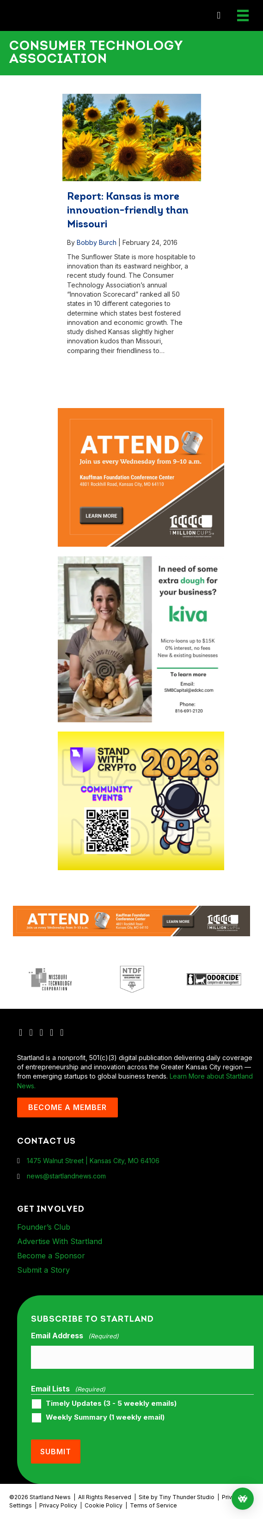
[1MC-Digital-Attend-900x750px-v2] (141, 412)
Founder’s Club (43, 1227)
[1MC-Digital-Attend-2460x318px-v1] (131, 920)
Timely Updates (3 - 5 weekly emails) (111, 1403)
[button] (219, 15)
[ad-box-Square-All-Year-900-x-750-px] (141, 736)
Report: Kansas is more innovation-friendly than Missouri (128, 211)
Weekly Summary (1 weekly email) (105, 1417)
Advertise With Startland (59, 1241)
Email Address (75, 1336)
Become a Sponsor (51, 1255)
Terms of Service (153, 1505)
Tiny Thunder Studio (186, 1497)
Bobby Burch (96, 242)
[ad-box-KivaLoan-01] (141, 560)
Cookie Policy (103, 1505)
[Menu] (243, 15)
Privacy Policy (58, 1505)
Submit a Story (43, 1270)
